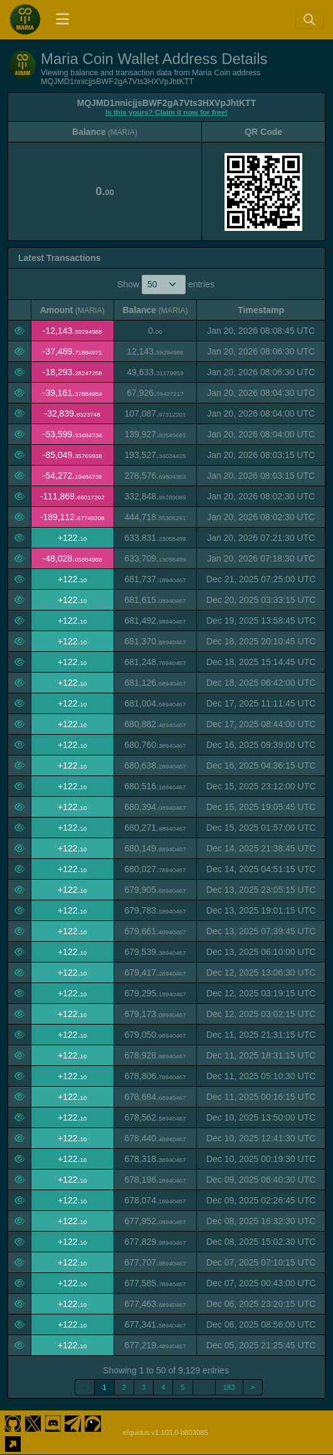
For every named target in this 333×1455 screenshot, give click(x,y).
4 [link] (163, 1387)
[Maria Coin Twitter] (33, 1422)
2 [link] (124, 1387)
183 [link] (229, 1387)
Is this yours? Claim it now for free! (166, 112)
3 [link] (143, 1387)
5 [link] (182, 1387)
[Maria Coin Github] (13, 1422)
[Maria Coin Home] (25, 19)
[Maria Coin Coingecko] (93, 1422)
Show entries (165, 284)
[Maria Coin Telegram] (73, 1422)
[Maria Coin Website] (13, 1442)
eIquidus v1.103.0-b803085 (165, 1432)
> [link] (253, 1387)
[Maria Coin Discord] (53, 1422)
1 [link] (104, 1387)
